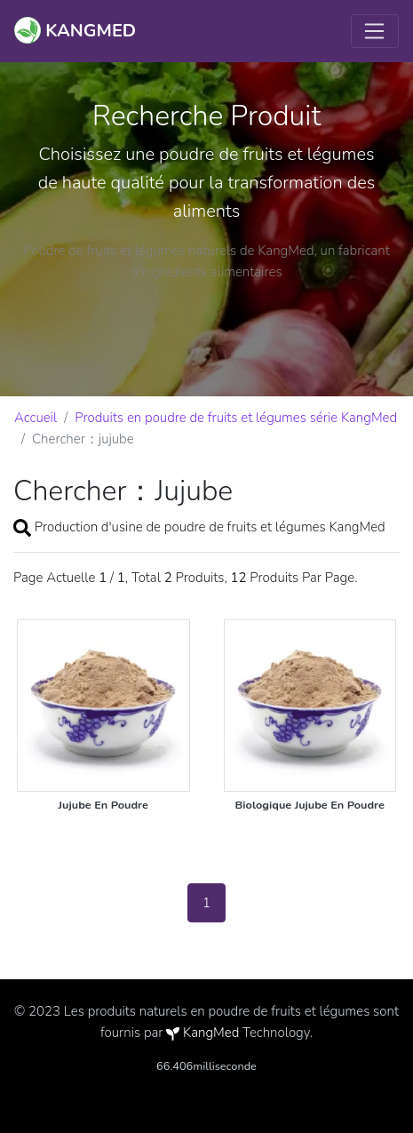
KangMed (211, 1032)
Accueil (35, 418)
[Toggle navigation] (375, 31)
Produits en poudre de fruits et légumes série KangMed (236, 418)
